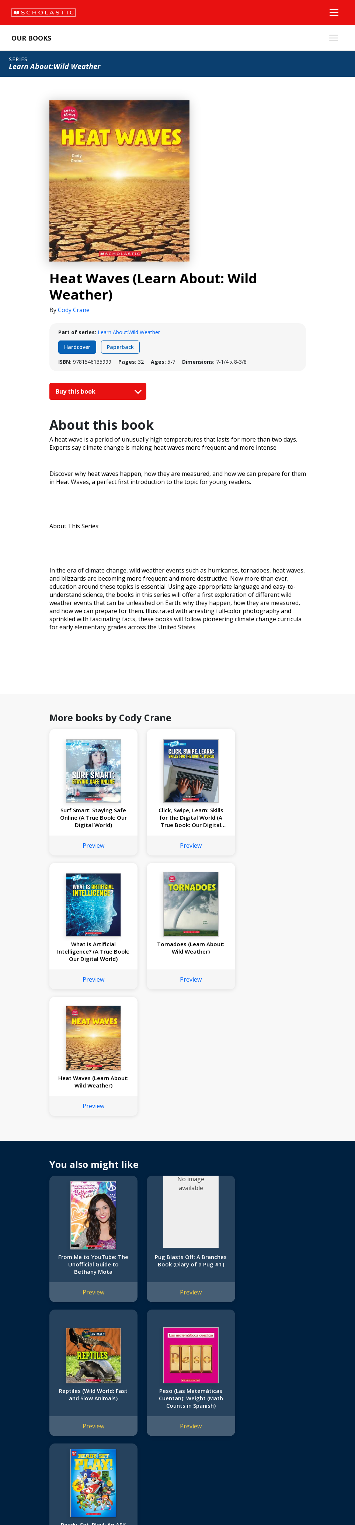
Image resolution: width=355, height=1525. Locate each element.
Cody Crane (74, 310)
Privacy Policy (54, 1503)
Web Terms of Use (98, 1503)
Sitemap (23, 1503)
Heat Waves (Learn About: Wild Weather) (177, 947)
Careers (22, 1439)
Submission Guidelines (39, 1448)
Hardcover (77, 346)
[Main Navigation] (334, 13)
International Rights (125, 1368)
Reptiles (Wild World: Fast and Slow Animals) (266, 1126)
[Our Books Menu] (334, 38)
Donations (25, 1413)
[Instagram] (233, 1370)
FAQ (107, 1386)
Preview (89, 845)
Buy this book (97, 391)
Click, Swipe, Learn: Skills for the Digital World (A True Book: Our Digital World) (177, 817)
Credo (20, 1377)
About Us (24, 1368)
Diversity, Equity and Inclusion (48, 1395)
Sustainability (28, 1430)
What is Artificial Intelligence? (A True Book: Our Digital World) (266, 817)
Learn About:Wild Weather (129, 332)
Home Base (189, 1368)
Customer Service (251, 1379)
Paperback (120, 346)
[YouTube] (261, 1370)
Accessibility (27, 1404)
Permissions (116, 1377)
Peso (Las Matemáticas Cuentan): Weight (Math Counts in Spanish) (89, 1264)
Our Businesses (32, 1386)
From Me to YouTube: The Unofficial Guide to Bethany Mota (89, 1130)
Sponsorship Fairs (34, 1421)
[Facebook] (247, 1370)
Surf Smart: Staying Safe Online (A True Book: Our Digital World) (89, 817)
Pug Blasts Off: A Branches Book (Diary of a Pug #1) (177, 1130)
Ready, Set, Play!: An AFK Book (177, 1260)
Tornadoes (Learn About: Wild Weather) (89, 947)
